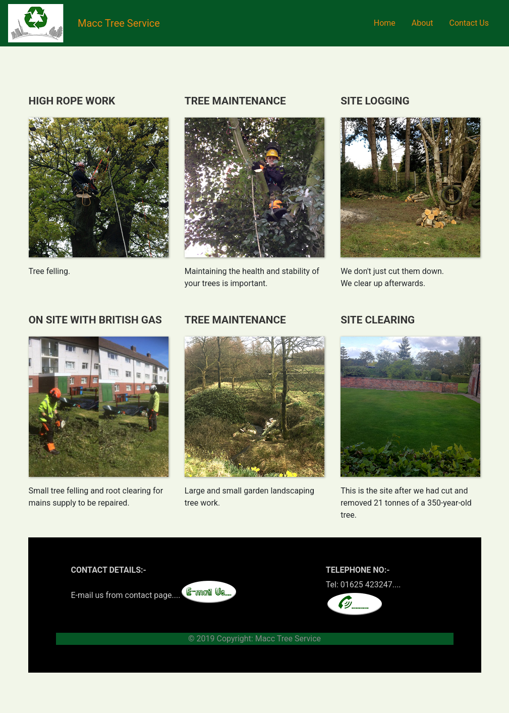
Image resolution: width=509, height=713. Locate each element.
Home (384, 23)
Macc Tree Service (119, 23)
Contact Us (469, 23)
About (422, 23)
